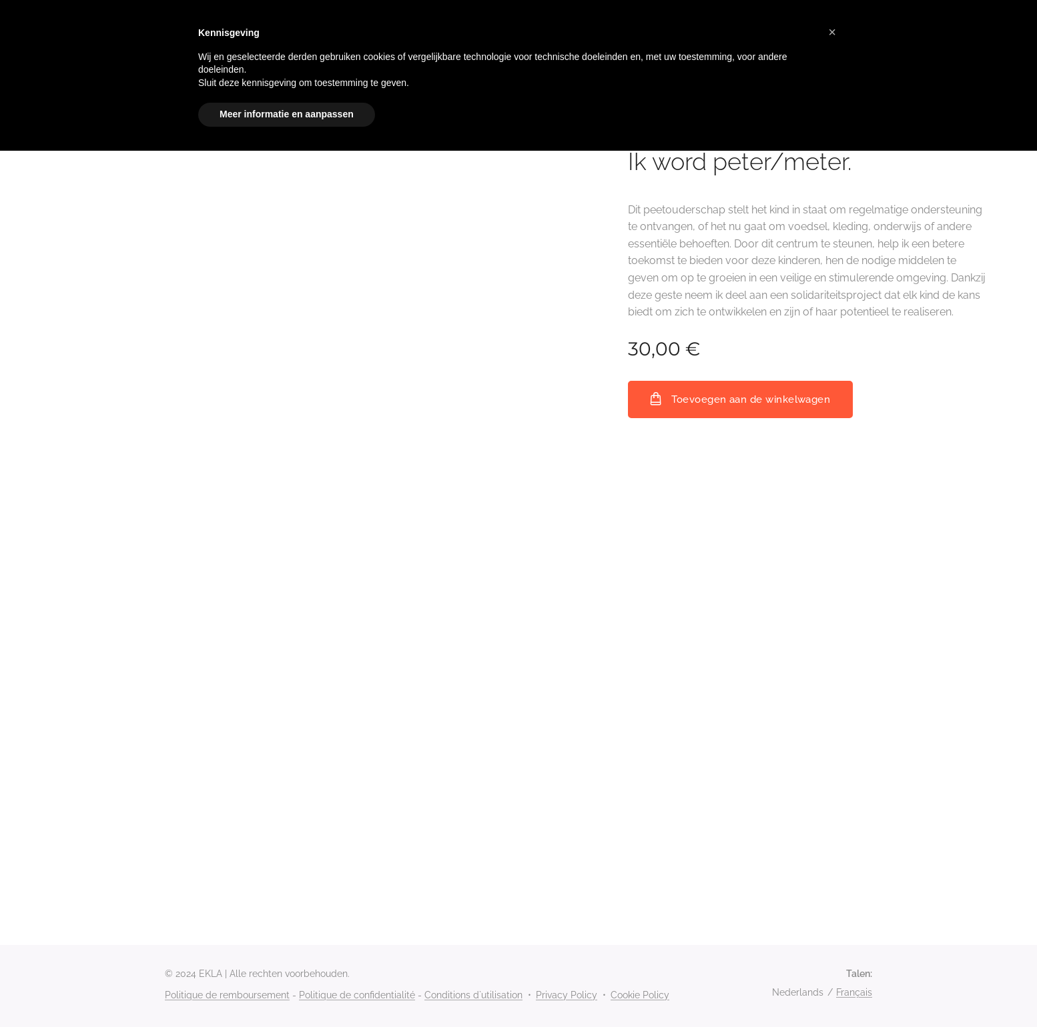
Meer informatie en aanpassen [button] (287, 114)
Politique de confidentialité (357, 995)
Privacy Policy (566, 995)
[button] (832, 32)
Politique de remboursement (227, 995)
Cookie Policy (640, 995)
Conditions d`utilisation (473, 995)
